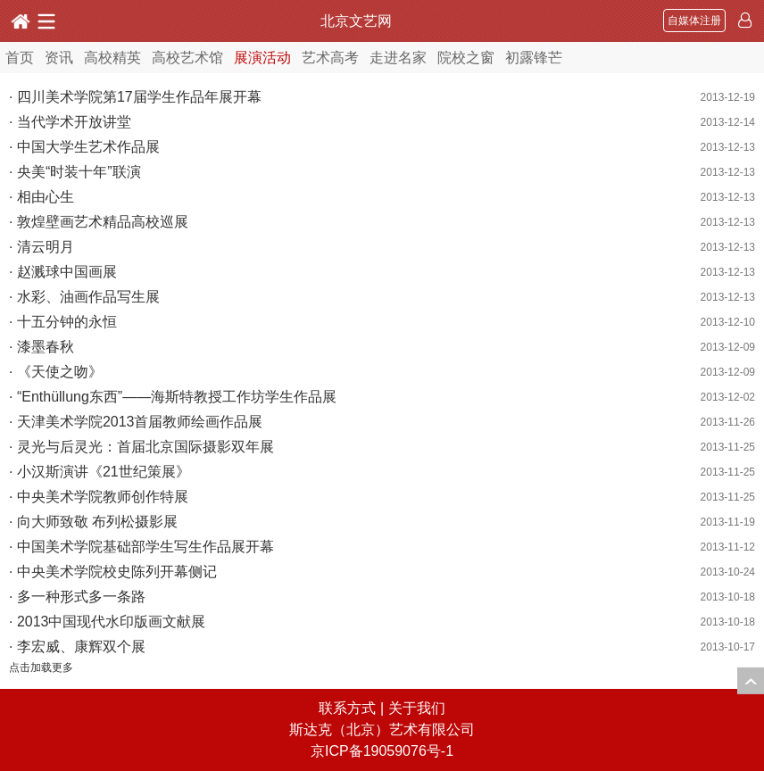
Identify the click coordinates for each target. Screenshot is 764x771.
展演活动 (262, 57)
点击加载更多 (41, 667)
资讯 (59, 57)
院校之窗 (465, 57)
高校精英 (112, 57)
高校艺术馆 (187, 57)
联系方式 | (353, 708)
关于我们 (416, 708)
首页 (19, 57)
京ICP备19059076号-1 (382, 751)
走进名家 (398, 57)
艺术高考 (330, 57)
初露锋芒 (533, 57)
